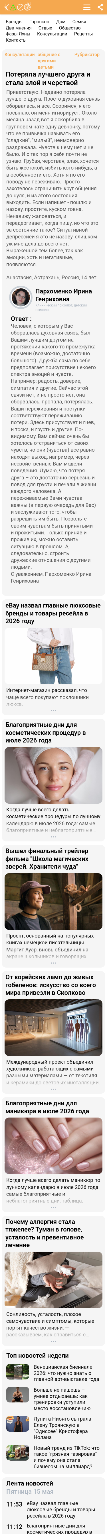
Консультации (52, 34)
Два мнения (19, 28)
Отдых (45, 28)
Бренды (14, 21)
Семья (79, 21)
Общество (70, 28)
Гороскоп (39, 21)
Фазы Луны (18, 34)
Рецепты (83, 34)
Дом (61, 21)
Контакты (16, 40)
